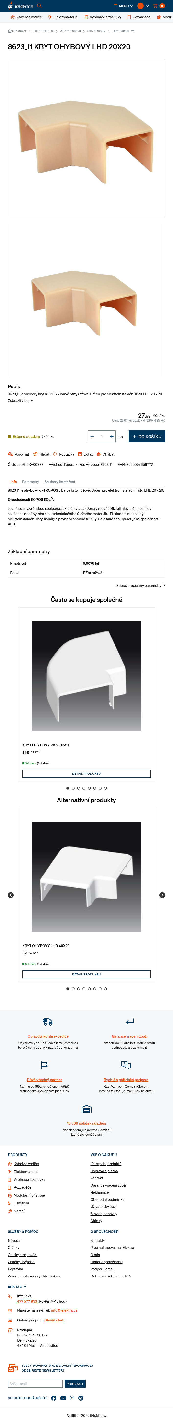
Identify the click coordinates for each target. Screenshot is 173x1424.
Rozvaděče (22, 1187)
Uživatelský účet (104, 1206)
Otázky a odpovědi (22, 1255)
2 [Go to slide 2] (73, 788)
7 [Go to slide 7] (100, 788)
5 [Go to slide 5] (89, 788)
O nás (95, 1255)
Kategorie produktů (106, 1164)
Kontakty (98, 1240)
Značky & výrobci (21, 1262)
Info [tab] (14, 482)
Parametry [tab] (30, 482)
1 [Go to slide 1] (67, 788)
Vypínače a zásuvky (29, 1179)
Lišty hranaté (120, 30)
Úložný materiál (70, 30)
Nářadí (19, 1211)
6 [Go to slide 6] (94, 788)
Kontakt (97, 1178)
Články (96, 1221)
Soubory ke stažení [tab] (60, 482)
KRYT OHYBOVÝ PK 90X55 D (46, 745)
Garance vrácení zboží (108, 1185)
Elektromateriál (43, 30)
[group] (86, 694)
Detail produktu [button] (86, 773)
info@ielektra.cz (64, 1310)
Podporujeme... (103, 1269)
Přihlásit (75, 1383)
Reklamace (100, 1192)
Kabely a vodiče (26, 1164)
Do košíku (147, 436)
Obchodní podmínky (107, 1199)
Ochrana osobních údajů (111, 1276)
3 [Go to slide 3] (78, 788)
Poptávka (15, 1269)
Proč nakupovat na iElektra (112, 1247)
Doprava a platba (104, 1171)
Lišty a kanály (96, 30)
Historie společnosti (107, 1262)
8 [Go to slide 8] (105, 788)
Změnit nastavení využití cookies (34, 1276)
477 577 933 (27, 1301)
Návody (14, 1240)
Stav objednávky (104, 1214)
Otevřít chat (53, 1320)
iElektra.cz (19, 31)
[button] (123, 6)
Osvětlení (21, 1203)
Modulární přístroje (29, 1195)
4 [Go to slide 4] (83, 788)
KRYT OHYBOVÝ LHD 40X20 (45, 945)
